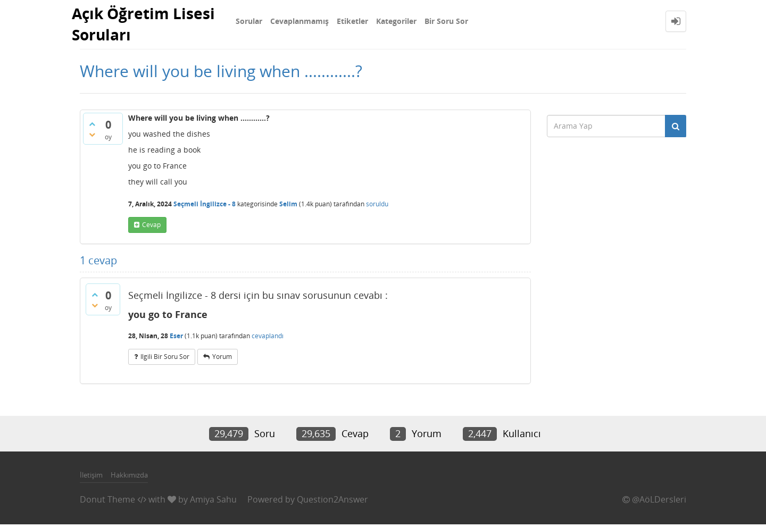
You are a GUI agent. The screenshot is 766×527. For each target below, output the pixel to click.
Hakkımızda (129, 477)
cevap (151, 227)
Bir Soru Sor (446, 21)
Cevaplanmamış (299, 21)
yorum (222, 359)
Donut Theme (107, 502)
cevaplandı (268, 338)
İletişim (91, 477)
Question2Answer (332, 502)
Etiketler (352, 21)
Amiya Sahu (213, 502)
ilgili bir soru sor (164, 359)
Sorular (249, 21)
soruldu (377, 206)
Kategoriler (396, 21)
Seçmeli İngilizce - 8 (204, 206)
